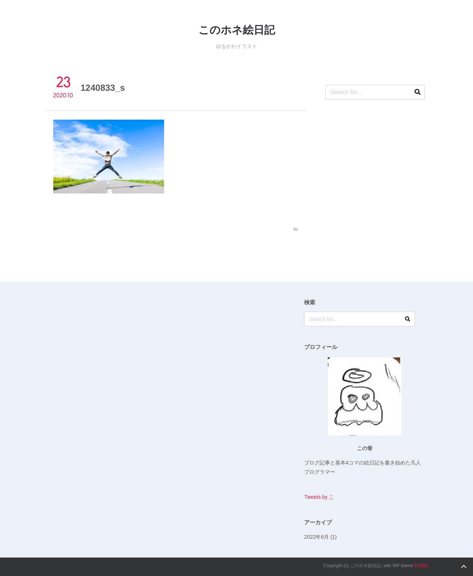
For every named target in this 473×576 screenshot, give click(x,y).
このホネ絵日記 (236, 30)
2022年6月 (316, 537)
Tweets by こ (319, 497)
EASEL (421, 565)
